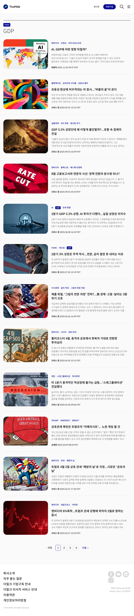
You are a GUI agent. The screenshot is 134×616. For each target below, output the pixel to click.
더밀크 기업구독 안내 (17, 584)
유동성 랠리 (83, 83)
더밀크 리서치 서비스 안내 (20, 589)
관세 (63, 460)
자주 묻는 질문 (12, 579)
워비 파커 (72, 332)
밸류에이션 (56, 83)
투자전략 (76, 376)
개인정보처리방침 (14, 600)
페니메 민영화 (76, 167)
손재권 (54, 445)
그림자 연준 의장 (78, 288)
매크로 (62, 248)
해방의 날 (71, 460)
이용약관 (9, 595)
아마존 (75, 504)
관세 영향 (67, 207)
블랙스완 (64, 167)
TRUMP (54, 420)
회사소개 (9, 573)
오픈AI (63, 43)
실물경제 (55, 123)
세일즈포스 (65, 504)
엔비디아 (55, 43)
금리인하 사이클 (69, 83)
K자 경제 (64, 123)
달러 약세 (65, 288)
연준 (53, 376)
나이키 (63, 332)
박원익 (54, 67)
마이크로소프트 (74, 43)
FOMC (54, 248)
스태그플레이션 (63, 376)
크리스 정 (55, 107)
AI (52, 207)
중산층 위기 (75, 123)
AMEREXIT (65, 420)
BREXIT (75, 420)
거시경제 (55, 288)
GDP (58, 208)
